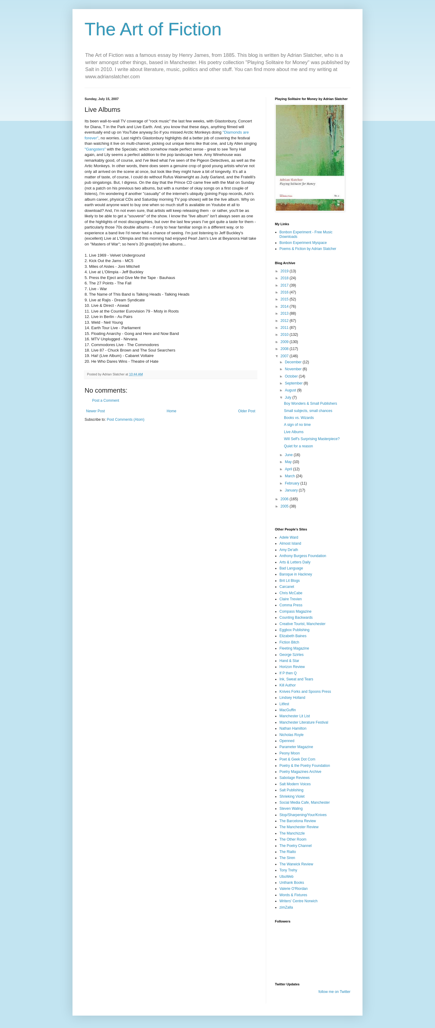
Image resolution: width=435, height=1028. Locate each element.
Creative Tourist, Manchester (302, 624)
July (288, 397)
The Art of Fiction (153, 29)
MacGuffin (287, 710)
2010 (285, 334)
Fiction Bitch (289, 642)
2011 (285, 328)
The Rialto (287, 852)
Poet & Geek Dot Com (297, 759)
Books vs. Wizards (299, 418)
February (292, 483)
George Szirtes (291, 655)
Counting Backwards (296, 617)
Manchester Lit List (294, 716)
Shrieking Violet (291, 796)
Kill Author (287, 685)
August (291, 390)
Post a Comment (105, 400)
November (294, 369)
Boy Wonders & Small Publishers (310, 403)
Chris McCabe (290, 593)
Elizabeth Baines (292, 636)
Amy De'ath (288, 550)
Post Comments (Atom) (125, 419)
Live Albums (294, 432)
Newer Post (95, 411)
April (289, 469)
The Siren (287, 858)
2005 (285, 506)
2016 (285, 292)
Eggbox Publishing (294, 630)
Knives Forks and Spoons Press (305, 691)
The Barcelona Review (297, 821)
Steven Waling (291, 808)
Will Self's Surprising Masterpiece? (312, 439)
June (289, 455)
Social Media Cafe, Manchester (304, 802)
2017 (285, 285)
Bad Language (291, 568)
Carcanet (286, 587)
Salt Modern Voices (295, 784)
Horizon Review (292, 667)
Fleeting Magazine (294, 648)
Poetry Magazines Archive (300, 772)
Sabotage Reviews (294, 778)
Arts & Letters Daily (295, 562)
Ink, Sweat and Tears (296, 679)
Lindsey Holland (292, 698)
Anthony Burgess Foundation (302, 556)
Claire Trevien (290, 599)
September (294, 383)
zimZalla (286, 907)
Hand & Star (289, 661)
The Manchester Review (298, 827)
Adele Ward (288, 537)
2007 (285, 356)
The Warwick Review (296, 864)
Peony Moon (289, 753)
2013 (285, 313)
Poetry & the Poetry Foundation (304, 766)
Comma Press (290, 605)
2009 (285, 342)
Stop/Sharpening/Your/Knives (303, 815)
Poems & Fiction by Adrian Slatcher (307, 249)
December (294, 362)
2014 (285, 306)
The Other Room (292, 839)
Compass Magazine (295, 611)
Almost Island (290, 543)
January (292, 490)
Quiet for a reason (298, 446)
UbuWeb (286, 876)
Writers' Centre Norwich (298, 901)
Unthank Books (291, 882)
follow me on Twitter (334, 992)
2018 (285, 278)
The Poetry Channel (295, 846)
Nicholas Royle (291, 735)
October (292, 376)
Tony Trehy (288, 870)
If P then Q (288, 673)
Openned (286, 741)
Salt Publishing (291, 790)
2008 (285, 349)
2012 (285, 321)
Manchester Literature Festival (303, 722)
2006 (285, 499)
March (290, 476)
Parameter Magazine (296, 747)
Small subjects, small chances (308, 411)
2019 (285, 271)
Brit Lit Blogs (289, 581)
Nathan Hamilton (292, 728)
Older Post (246, 411)
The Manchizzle (292, 833)
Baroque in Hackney (295, 574)
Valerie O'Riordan (293, 889)
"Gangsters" (95, 149)
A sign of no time (297, 425)
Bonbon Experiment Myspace (303, 243)
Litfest (284, 704)
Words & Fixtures (293, 895)
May (289, 462)
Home (171, 411)
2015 (285, 299)
